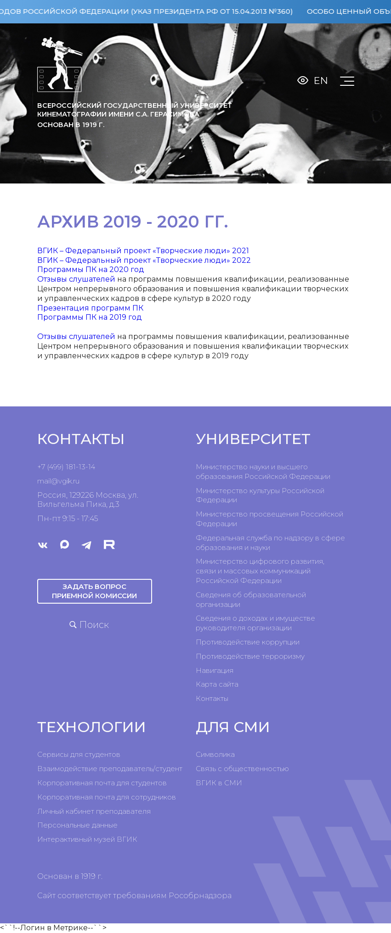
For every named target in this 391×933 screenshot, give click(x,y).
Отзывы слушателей (76, 279)
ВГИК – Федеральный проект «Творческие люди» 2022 (144, 260)
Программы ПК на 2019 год (89, 317)
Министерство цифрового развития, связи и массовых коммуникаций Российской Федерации (260, 571)
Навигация (214, 670)
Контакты (212, 698)
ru (76, 481)
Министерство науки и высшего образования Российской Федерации (263, 471)
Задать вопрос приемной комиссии (94, 591)
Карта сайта (217, 684)
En (321, 80)
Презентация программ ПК (90, 308)
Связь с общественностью (242, 768)
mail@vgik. (55, 481)
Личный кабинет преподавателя (94, 811)
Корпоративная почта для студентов (102, 782)
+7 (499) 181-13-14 (66, 466)
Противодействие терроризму (250, 656)
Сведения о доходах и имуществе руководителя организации (255, 623)
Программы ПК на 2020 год (90, 269)
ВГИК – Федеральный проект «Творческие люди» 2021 (143, 250)
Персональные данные (77, 825)
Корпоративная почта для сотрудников (106, 797)
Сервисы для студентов (78, 754)
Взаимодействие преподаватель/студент (109, 768)
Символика (215, 754)
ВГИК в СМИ (219, 782)
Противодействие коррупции (248, 642)
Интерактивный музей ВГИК (87, 839)
